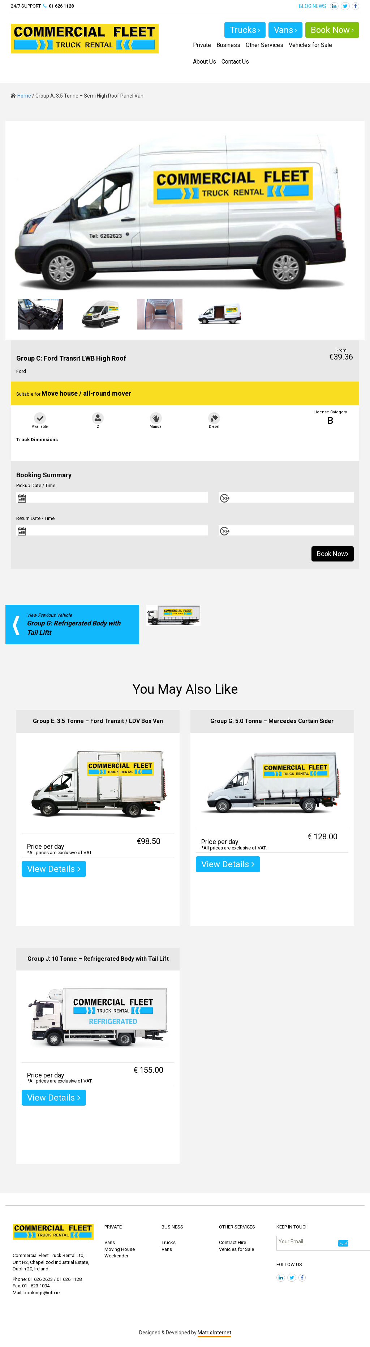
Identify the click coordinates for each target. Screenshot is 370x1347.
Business (228, 45)
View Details (54, 869)
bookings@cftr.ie (41, 1292)
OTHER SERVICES (237, 1227)
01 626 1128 (61, 6)
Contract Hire (232, 1242)
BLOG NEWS (312, 6)
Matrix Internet (214, 1332)
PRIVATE (113, 1227)
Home (21, 96)
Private (202, 45)
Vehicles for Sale (310, 45)
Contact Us (235, 61)
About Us (204, 61)
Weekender (116, 1255)
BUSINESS (172, 1227)
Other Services (264, 45)
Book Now (332, 30)
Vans (285, 30)
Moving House (119, 1249)
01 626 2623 (40, 1279)
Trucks (245, 30)
